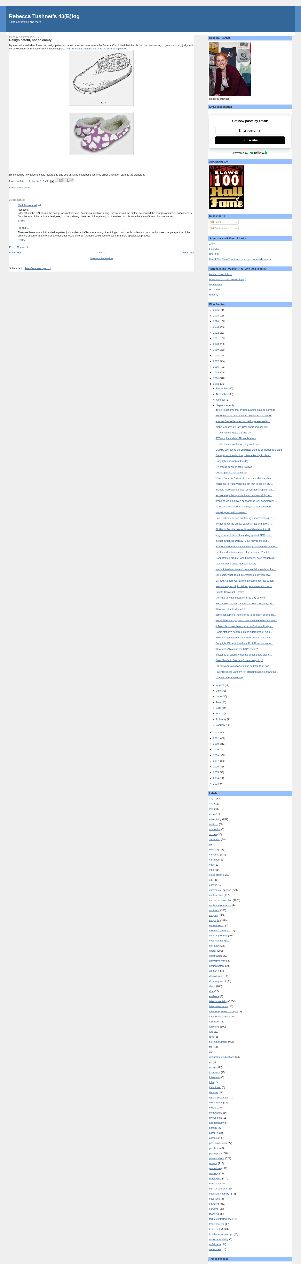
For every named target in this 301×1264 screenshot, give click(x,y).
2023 (216, 326)
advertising (215, 819)
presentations (216, 1158)
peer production (218, 1143)
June (219, 696)
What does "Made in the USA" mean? (237, 649)
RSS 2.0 (213, 254)
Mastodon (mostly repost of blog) (227, 279)
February (221, 719)
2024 (216, 321)
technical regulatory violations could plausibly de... (244, 495)
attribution (214, 839)
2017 (216, 361)
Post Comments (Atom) (38, 268)
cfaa (211, 864)
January (221, 724)
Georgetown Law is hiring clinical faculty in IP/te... (243, 455)
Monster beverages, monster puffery (236, 563)
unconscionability (218, 1239)
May (219, 702)
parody (213, 1127)
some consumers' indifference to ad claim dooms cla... (246, 614)
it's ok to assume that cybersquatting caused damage (245, 409)
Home (102, 252)
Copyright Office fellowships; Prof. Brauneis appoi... (244, 643)
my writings (215, 1117)
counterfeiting (216, 925)
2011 (216, 738)
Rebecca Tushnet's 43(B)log (44, 16)
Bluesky (213, 294)
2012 (216, 732)
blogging (214, 849)
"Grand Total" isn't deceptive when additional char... (244, 478)
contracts (214, 910)
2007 (216, 760)
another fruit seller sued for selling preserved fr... (243, 421)
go (210, 1062)
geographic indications (221, 1057)
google (213, 1067)
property (213, 1173)
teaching (214, 1213)
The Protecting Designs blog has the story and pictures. (96, 48)
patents (213, 1138)
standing (214, 1203)
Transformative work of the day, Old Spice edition (243, 506)
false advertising (218, 1001)
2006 (216, 766)
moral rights (215, 1102)
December (222, 388)
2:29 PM (21, 240)
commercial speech (220, 890)
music (212, 1107)
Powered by (250, 152)
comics (213, 884)
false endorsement (219, 1016)
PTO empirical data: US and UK (233, 432)
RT (19, 227)
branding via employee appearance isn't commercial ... (246, 500)
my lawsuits (215, 1112)
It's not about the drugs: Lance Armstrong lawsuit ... (244, 523)
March (220, 713)
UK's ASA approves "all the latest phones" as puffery (245, 580)
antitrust (213, 824)
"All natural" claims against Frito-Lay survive (240, 597)
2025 (216, 315)
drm (211, 991)
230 (211, 809)
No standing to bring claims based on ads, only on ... (245, 603)
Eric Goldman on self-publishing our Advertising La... (245, 518)
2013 (216, 383)
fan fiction (214, 1021)
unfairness (215, 1244)
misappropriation (218, 1097)
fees (211, 1036)
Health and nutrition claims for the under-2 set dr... (244, 552)
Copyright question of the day (232, 461)
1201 (212, 798)
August (220, 685)
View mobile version (101, 258)
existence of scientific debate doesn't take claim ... (244, 654)
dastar (212, 950)
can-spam (214, 859)
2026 (216, 310)
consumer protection (220, 900)
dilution (213, 971)
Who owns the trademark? (230, 609)
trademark (215, 1229)
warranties (215, 1249)
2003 (216, 783)
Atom (212, 244)
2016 (216, 366)
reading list (215, 1178)
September (222, 405)
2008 (216, 755)
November (222, 394)
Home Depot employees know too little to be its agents (246, 620)
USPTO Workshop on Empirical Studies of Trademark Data (249, 449)
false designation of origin (223, 1011)
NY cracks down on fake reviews (234, 466)
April (219, 707)
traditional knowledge (221, 1234)
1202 (212, 804)
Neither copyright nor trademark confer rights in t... (244, 637)
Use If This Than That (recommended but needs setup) (240, 259)
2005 (216, 772)
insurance (214, 1072)
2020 (216, 344)
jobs (211, 1082)
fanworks (214, 1026)
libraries (213, 1092)
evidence (214, 996)
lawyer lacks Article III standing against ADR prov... (244, 535)
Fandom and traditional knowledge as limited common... (247, 546)
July (218, 690)
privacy (213, 1163)
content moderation (220, 905)
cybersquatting (217, 940)
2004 (216, 778)
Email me (214, 289)
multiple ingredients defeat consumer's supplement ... (245, 489)
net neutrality (216, 1122)
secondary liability (219, 1193)
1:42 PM (21, 221)
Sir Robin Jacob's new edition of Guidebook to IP (243, 529)
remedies (214, 1183)
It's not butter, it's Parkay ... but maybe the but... (242, 540)
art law (213, 834)
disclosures (215, 976)
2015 (216, 372)
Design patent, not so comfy (231, 472)
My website (215, 284)
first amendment (218, 1041)
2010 (216, 743)
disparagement (217, 981)
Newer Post (15, 252)
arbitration (214, 829)
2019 (216, 349)
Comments (219, 228)
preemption (215, 1153)
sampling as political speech (231, 512)
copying (213, 915)
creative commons (219, 930)
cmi (211, 879)
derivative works (218, 960)
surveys (213, 1208)
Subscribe (249, 140)
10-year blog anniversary (229, 677)
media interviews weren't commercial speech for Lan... (246, 569)
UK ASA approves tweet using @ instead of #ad (242, 666)
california (214, 854)
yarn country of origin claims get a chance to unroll (244, 586)
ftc (210, 1046)
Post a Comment (18, 247)
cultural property (218, 935)
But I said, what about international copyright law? (243, 574)
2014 (216, 378)
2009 (216, 749)
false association (218, 1006)
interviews (214, 1077)
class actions (216, 874)
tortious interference (220, 1218)
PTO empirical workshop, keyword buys (238, 444)
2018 (216, 355)
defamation (215, 955)
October (221, 399)
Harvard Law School (220, 274)
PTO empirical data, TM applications (236, 438)
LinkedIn (214, 249)
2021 (216, 338)
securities (214, 1198)
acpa (212, 814)
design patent (23, 187)
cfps (211, 869)
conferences (216, 895)
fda (211, 1031)
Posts (216, 222)
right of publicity (218, 1188)
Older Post (188, 252)
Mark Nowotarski (27, 205)
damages (214, 945)
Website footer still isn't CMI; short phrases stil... (242, 426)
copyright (214, 920)
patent (212, 1132)
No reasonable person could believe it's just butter (244, 415)
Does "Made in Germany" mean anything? (239, 660)
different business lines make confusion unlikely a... (244, 626)
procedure (215, 1168)
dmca (212, 986)
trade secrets (216, 1224)
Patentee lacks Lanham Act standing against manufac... (247, 671)
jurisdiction (215, 1087)
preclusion (215, 1148)
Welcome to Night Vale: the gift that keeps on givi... (244, 483)
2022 (216, 332)
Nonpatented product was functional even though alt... (246, 557)
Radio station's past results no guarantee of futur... (244, 631)
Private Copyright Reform (230, 592)
